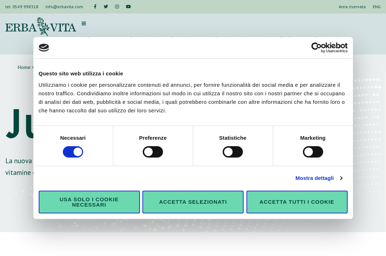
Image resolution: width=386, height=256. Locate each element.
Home (24, 67)
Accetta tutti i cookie (297, 202)
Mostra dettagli (314, 178)
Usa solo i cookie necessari (89, 202)
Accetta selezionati (193, 202)
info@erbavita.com (64, 6)
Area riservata (352, 6)
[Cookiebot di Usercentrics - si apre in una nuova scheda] (317, 47)
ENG (377, 6)
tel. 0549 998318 (21, 6)
